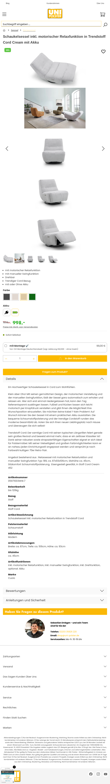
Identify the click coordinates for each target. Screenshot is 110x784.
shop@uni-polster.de (68, 635)
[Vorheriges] (6, 149)
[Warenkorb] (102, 14)
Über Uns (100, 3)
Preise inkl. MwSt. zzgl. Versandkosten (20, 327)
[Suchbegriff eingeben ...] (51, 23)
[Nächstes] (103, 149)
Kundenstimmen (53, 3)
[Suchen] (105, 24)
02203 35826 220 (68, 631)
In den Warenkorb (72, 358)
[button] (55, 378)
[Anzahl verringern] (6, 358)
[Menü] (4, 14)
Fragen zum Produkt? (55, 372)
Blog (7, 3)
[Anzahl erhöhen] (34, 358)
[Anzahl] (20, 358)
